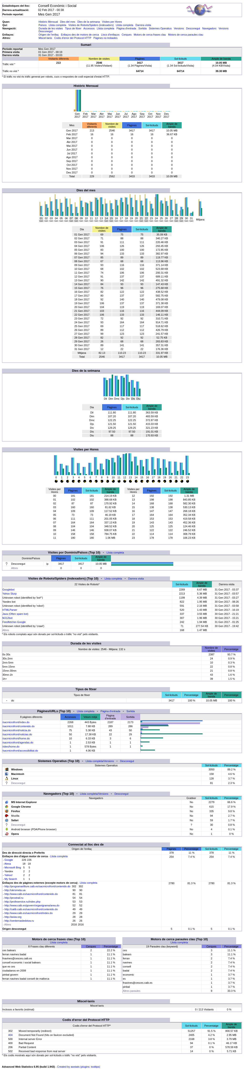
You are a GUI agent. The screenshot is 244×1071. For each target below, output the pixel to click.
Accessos (89, 28)
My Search (11, 879)
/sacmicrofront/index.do (16, 722)
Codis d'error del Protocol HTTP (72, 38)
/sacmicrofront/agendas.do (17, 742)
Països (43, 25)
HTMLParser (9, 609)
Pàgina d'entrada (126, 28)
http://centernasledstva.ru (19, 920)
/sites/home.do (11, 746)
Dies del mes (67, 21)
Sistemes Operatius (160, 28)
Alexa (7, 863)
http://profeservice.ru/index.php (22, 901)
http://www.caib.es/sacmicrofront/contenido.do (31, 894)
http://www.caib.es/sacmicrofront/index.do (29, 913)
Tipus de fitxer (73, 28)
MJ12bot (7, 617)
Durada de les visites (51, 28)
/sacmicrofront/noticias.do (17, 734)
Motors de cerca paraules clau (185, 34)
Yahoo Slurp (9, 593)
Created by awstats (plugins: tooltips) (78, 1066)
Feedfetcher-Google (14, 622)
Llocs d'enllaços (110, 34)
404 (10, 1035)
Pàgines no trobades (106, 38)
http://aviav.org (13, 916)
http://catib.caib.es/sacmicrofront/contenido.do (31, 909)
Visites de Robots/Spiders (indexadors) (91, 25)
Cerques (127, 34)
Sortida (142, 28)
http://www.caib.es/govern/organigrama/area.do (32, 905)
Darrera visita (143, 25)
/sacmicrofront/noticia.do (16, 730)
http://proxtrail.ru (14, 897)
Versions (179, 28)
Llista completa (57, 25)
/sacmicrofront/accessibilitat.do (20, 750)
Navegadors (209, 28)
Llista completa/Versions (100, 761)
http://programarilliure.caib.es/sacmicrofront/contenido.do (37, 886)
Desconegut (193, 28)
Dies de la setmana (88, 21)
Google (9, 859)
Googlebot (8, 589)
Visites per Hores (112, 21)
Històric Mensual (48, 21)
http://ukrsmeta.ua (15, 890)
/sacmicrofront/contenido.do (18, 726)
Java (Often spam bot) (15, 613)
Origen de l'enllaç (49, 34)
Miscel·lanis (45, 38)
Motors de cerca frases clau (150, 34)
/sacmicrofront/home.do (16, 738)
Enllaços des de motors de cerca (80, 34)
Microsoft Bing (13, 867)
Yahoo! (9, 875)
